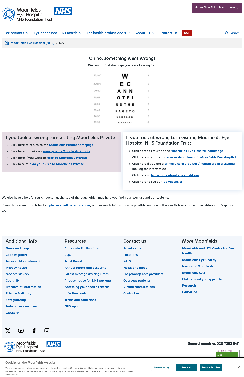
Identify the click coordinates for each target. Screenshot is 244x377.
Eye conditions (45, 33)
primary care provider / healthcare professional (200, 164)
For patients (16, 33)
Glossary (12, 312)
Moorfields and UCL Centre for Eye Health (208, 248)
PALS (127, 261)
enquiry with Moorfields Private (66, 151)
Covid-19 (12, 280)
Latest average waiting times (87, 274)
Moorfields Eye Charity (199, 259)
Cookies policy (16, 254)
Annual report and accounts (85, 267)
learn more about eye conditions (175, 175)
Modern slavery (17, 274)
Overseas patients (136, 280)
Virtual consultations (139, 287)
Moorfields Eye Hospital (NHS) (29, 42)
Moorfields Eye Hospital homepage (197, 151)
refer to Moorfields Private (67, 158)
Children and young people (202, 279)
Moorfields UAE (193, 272)
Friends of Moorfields (198, 266)
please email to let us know (69, 205)
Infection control (77, 293)
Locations (130, 254)
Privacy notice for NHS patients (88, 280)
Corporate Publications (82, 248)
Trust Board (73, 261)
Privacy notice (16, 267)
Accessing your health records (87, 287)
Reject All (186, 371)
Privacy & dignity (19, 293)
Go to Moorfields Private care (217, 7)
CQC (68, 254)
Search (232, 33)
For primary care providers (143, 274)
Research (72, 33)
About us (145, 33)
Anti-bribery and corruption (26, 306)
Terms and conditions (80, 299)
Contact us (168, 33)
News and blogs (17, 248)
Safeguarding (16, 299)
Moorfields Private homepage (71, 145)
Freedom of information (23, 287)
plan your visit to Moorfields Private (56, 164)
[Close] (238, 371)
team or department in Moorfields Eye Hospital (200, 157)
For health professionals (109, 33)
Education (189, 292)
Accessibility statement (23, 261)
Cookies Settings (162, 371)
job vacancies (173, 182)
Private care (132, 248)
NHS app (71, 306)
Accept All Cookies (211, 371)
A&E (187, 33)
